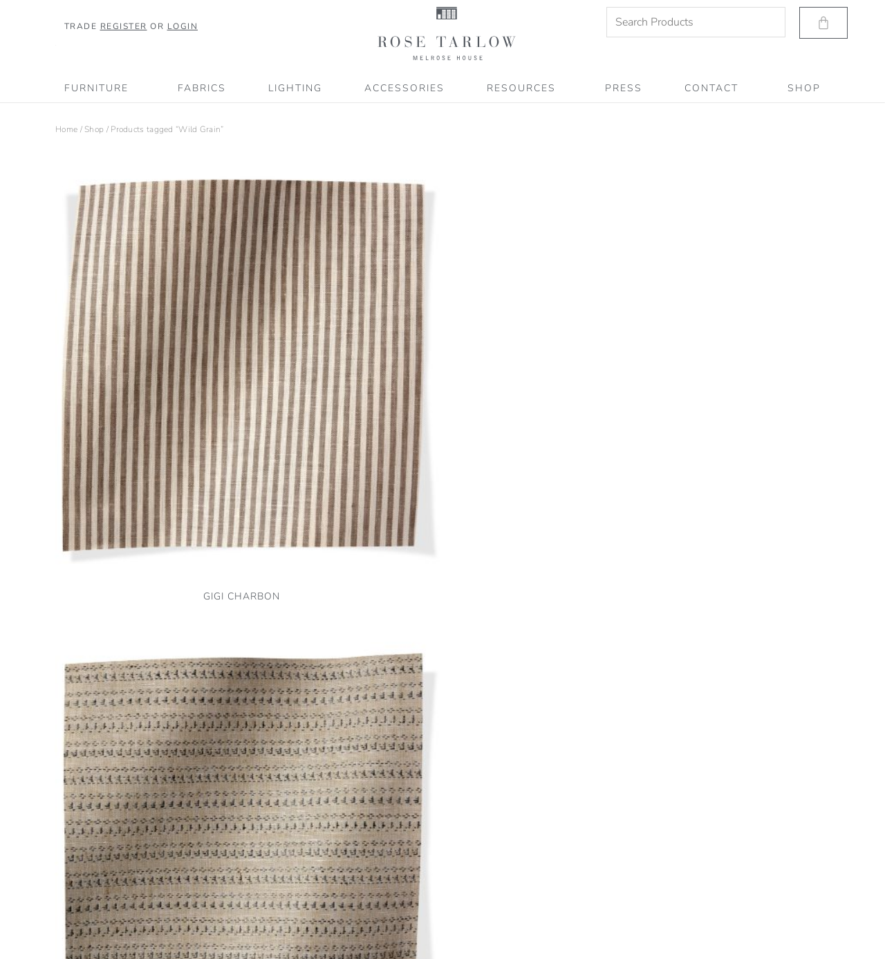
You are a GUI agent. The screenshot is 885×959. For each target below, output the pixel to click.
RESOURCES (525, 88)
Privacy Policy (80, 873)
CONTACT (714, 88)
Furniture (100, 88)
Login (182, 26)
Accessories (404, 88)
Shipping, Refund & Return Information (128, 909)
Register (123, 26)
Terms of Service (85, 891)
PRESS (623, 88)
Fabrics (202, 88)
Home (66, 129)
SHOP (804, 88)
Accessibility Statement (98, 928)
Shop (94, 129)
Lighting (295, 88)
